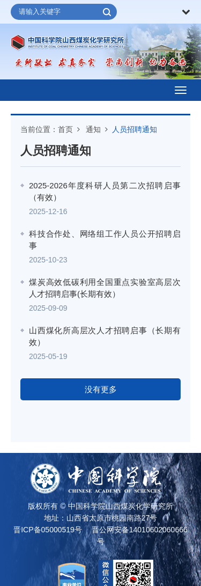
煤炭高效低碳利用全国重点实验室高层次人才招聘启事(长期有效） (105, 288)
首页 (65, 129)
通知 (93, 129)
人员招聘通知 (134, 129)
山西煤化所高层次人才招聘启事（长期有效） (105, 336)
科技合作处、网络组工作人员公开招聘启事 (105, 240)
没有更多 (101, 389)
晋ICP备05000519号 (47, 529)
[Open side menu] (180, 90)
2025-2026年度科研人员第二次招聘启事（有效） (105, 191)
